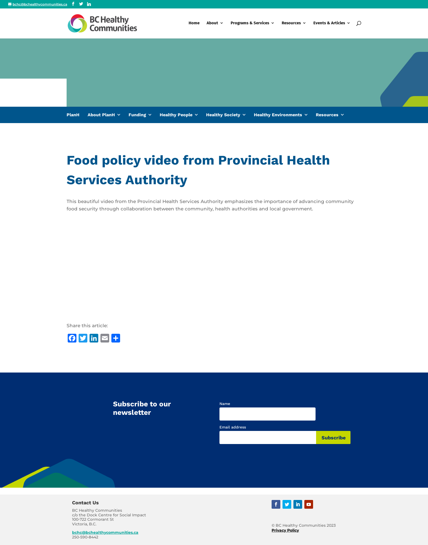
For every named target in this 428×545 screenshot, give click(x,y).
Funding (137, 114)
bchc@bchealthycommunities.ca (105, 532)
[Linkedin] (89, 4)
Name (224, 403)
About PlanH (101, 114)
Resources (291, 24)
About (212, 24)
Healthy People (176, 114)
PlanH (73, 114)
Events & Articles (329, 24)
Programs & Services (250, 24)
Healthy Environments (278, 114)
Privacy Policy (285, 530)
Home (194, 24)
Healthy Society (223, 114)
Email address (232, 427)
